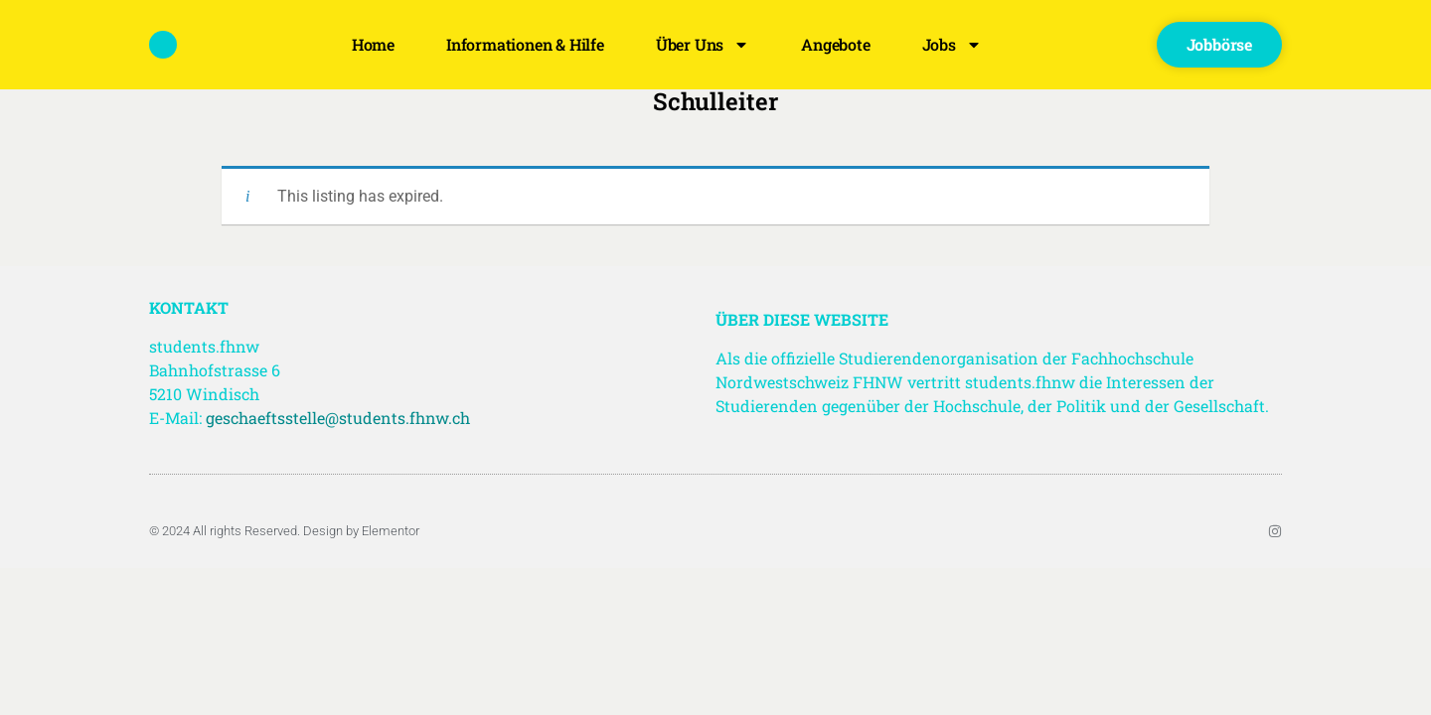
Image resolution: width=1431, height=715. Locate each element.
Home (373, 44)
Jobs (952, 45)
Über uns (702, 45)
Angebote (835, 44)
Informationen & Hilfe (525, 44)
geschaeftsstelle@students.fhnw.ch (338, 417)
